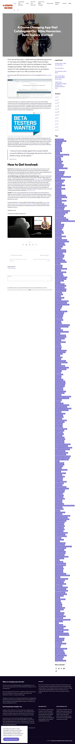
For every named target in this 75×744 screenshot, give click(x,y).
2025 (56, 97)
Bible (70, 3)
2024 (56, 100)
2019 (56, 115)
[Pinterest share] (41, 45)
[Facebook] (56, 668)
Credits (70, 741)
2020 (56, 112)
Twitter (9, 268)
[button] (14, 10)
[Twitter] (64, 668)
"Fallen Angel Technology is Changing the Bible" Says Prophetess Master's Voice (60, 85)
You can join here (39, 179)
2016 (56, 124)
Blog (15, 3)
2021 (56, 109)
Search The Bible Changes (41, 3)
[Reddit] (56, 671)
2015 (56, 127)
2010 (56, 130)
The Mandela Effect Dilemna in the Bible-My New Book (60, 77)
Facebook (16, 204)
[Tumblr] (61, 668)
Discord (31, 204)
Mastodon (13, 268)
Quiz (27, 3)
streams (64, 3)
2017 (56, 121)
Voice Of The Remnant (33, 3)
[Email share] (44, 45)
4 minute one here (31, 190)
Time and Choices (59, 68)
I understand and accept (11, 739)
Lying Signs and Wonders (21, 3)
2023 (56, 103)
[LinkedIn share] (37, 45)
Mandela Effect (57, 3)
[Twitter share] (34, 45)
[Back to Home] (8, 6)
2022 (56, 106)
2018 (56, 118)
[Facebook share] (31, 45)
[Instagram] (59, 668)
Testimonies (50, 3)
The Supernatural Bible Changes (58, 741)
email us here (46, 202)
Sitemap (67, 741)
